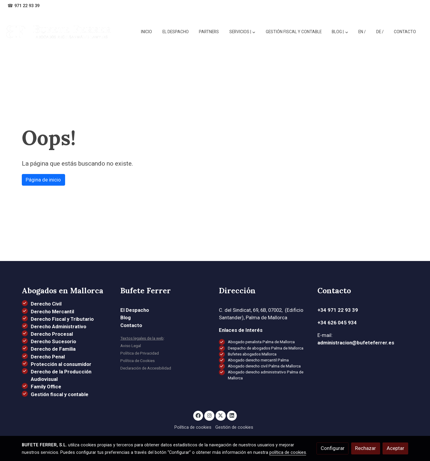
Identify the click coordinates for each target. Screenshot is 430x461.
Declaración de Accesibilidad (145, 368)
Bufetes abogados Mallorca (252, 354)
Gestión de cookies (234, 427)
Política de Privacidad (139, 353)
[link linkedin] (232, 415)
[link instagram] (209, 415)
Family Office (46, 387)
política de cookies (287, 452)
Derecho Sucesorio (53, 341)
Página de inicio (43, 180)
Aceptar (395, 448)
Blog (125, 317)
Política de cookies (192, 427)
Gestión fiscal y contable (59, 394)
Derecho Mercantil (52, 312)
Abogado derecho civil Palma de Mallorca (264, 366)
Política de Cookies (137, 360)
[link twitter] (221, 415)
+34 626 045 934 (337, 323)
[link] (58, 31)
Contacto (131, 325)
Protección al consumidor (61, 364)
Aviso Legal (130, 346)
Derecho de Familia (53, 349)
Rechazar (365, 448)
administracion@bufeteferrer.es (355, 343)
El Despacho (134, 310)
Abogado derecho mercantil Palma (258, 360)
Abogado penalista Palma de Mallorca (261, 342)
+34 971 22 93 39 (337, 310)
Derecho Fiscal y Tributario (62, 319)
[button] (340, 32)
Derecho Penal (48, 357)
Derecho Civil (46, 304)
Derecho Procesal (52, 334)
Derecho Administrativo (58, 326)
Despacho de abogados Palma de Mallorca (265, 348)
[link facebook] (198, 415)
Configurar (333, 448)
